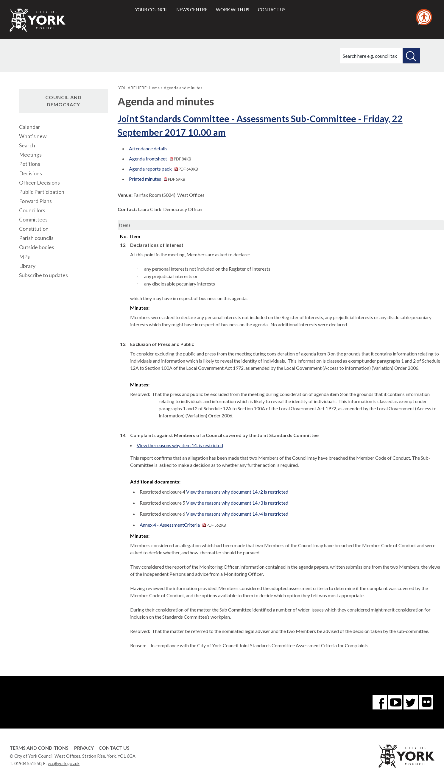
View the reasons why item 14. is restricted (180, 445)
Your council (151, 9)
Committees (33, 219)
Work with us (232, 9)
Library (27, 266)
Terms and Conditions (39, 748)
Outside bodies (36, 247)
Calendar (29, 127)
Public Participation (41, 192)
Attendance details (148, 148)
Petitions (29, 164)
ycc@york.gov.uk (64, 763)
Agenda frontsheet (160, 158)
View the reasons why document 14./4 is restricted (237, 514)
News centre (192, 9)
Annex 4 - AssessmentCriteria (183, 525)
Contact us (272, 9)
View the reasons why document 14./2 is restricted (237, 492)
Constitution (34, 229)
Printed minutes (157, 179)
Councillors (32, 210)
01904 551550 (27, 763)
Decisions (30, 173)
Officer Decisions (39, 183)
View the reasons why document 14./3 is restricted (237, 503)
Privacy (84, 748)
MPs (24, 257)
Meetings (30, 155)
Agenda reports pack (163, 168)
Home (154, 87)
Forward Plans (35, 201)
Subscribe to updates (43, 275)
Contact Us (114, 748)
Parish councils (36, 238)
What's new (32, 136)
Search (27, 145)
